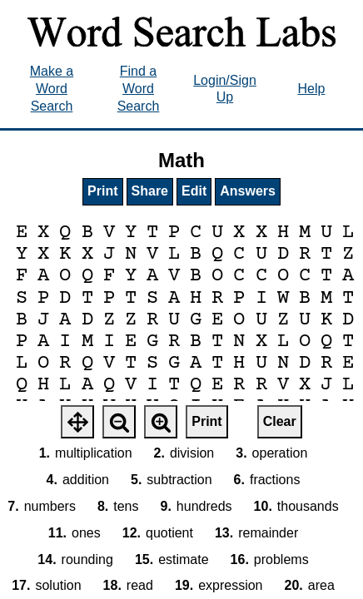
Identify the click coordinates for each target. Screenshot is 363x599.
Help (312, 89)
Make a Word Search (51, 88)
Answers (248, 191)
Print (102, 191)
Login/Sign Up (224, 89)
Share (150, 191)
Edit (194, 191)
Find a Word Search (138, 88)
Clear (279, 421)
